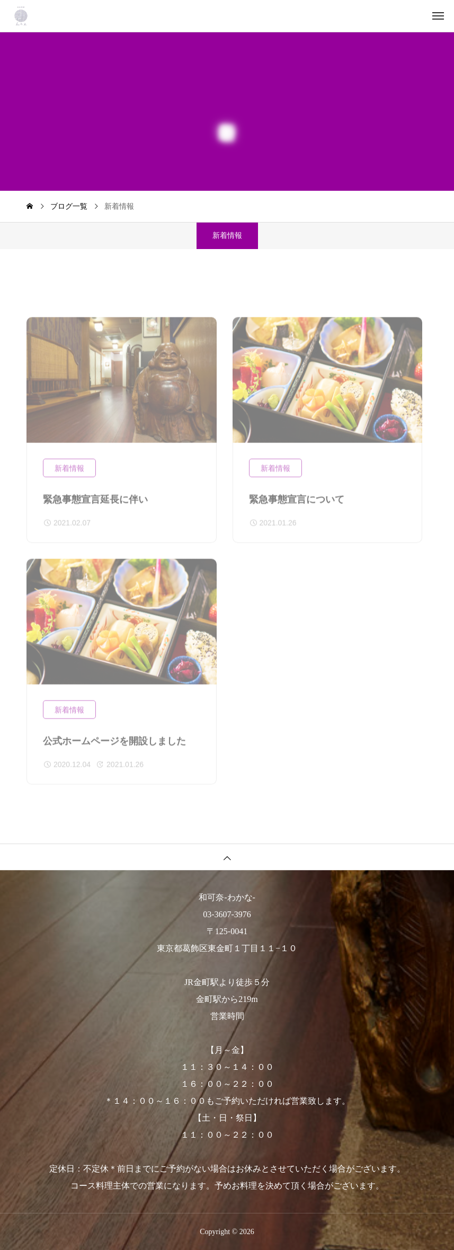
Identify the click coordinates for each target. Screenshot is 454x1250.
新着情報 (69, 474)
